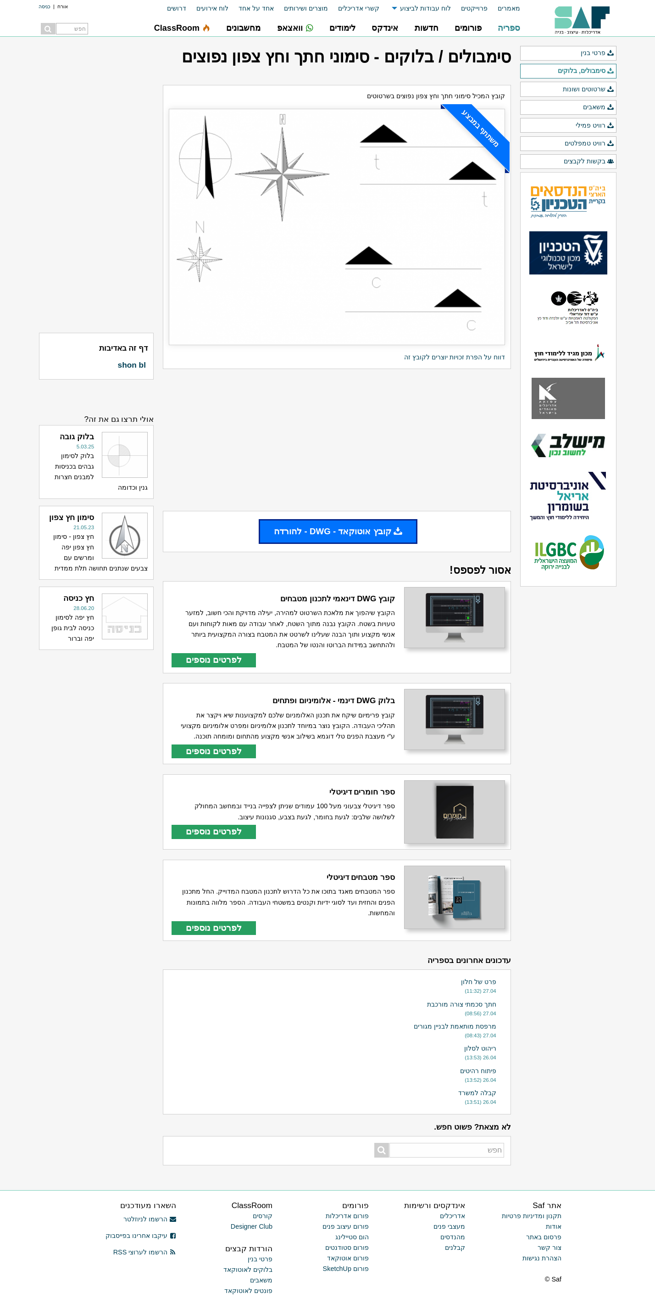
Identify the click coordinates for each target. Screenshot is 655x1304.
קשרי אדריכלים (358, 8)
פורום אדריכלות (347, 1216)
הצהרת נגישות (541, 1258)
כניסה (44, 6)
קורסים (262, 1216)
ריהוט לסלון (480, 1048)
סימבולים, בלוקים (586, 71)
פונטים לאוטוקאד (248, 1290)
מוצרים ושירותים (306, 8)
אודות (553, 1226)
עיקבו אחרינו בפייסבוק (140, 1235)
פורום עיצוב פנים (345, 1226)
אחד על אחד (256, 8)
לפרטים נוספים (214, 660)
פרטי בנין (597, 53)
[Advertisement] (337, 439)
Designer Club (251, 1226)
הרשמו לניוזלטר (149, 1219)
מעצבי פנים (449, 1226)
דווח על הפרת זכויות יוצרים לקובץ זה (454, 357)
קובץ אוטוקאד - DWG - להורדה (338, 531)
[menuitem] (504, 8)
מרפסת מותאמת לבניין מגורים (455, 1026)
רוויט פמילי (595, 126)
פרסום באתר (543, 1237)
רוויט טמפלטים (589, 144)
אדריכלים (452, 1216)
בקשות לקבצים (589, 162)
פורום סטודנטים (347, 1247)
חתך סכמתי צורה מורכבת (461, 1004)
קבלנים (455, 1247)
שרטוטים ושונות (588, 89)
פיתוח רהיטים (478, 1071)
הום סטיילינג (352, 1237)
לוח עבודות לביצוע (425, 8)
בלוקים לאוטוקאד (247, 1269)
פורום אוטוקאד (348, 1258)
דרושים (176, 8)
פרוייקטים (474, 8)
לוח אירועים (212, 8)
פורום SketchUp (346, 1268)
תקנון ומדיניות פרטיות (531, 1216)
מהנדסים (452, 1237)
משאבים (598, 107)
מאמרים (509, 8)
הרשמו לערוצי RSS (144, 1252)
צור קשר (549, 1247)
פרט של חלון (478, 981)
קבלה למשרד (477, 1093)
